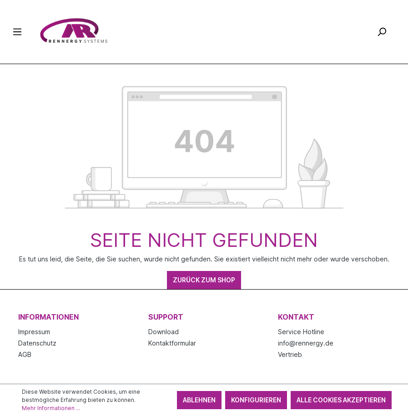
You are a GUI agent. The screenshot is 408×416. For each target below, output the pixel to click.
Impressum (34, 332)
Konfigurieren (256, 400)
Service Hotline (301, 332)
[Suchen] (381, 31)
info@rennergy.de (305, 343)
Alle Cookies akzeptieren (341, 400)
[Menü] (17, 31)
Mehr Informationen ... (51, 408)
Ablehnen (199, 400)
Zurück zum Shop (204, 280)
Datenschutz (37, 343)
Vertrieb (290, 354)
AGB (24, 354)
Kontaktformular (172, 343)
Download (163, 332)
